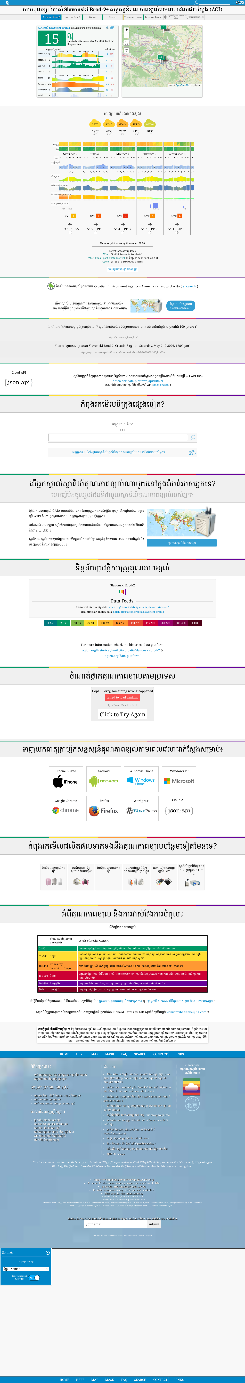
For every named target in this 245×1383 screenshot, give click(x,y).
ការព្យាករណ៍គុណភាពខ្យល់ (47, 1271)
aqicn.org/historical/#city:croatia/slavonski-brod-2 (139, 607)
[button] (160, 59)
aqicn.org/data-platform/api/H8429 (138, 381)
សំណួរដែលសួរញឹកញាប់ (48, 1254)
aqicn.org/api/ (161, 384)
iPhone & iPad (66, 826)
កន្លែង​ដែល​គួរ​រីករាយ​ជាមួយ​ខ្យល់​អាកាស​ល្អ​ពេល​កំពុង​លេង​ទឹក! (137, 1292)
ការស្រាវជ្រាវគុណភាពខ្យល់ (50, 1230)
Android (103, 826)
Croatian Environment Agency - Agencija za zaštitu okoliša (123, 1326)
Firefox (103, 856)
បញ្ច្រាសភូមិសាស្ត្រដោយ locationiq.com (128, 1281)
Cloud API (179, 856)
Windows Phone (141, 826)
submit (154, 1367)
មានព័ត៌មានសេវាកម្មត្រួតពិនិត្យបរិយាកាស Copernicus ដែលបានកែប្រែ (135, 1265)
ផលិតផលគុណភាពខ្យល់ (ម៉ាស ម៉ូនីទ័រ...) (54, 1275)
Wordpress (141, 856)
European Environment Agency (123, 1336)
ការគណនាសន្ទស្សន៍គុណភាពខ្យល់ (51, 1267)
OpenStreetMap (183, 85)
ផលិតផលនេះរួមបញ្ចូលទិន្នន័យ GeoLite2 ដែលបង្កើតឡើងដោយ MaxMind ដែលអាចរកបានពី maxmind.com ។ (137, 1232)
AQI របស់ (54, 27)
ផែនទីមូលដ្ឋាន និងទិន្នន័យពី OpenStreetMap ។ (131, 1286)
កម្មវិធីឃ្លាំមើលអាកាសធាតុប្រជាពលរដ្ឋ (125, 1258)
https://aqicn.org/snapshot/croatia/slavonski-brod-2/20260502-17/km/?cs (122, 352)
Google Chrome (66, 856)
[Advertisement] (122, 688)
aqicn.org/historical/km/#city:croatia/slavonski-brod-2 (121, 650)
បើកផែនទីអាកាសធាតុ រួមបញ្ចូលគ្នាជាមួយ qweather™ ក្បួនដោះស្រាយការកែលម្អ (137, 1251)
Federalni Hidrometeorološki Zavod (123, 1329)
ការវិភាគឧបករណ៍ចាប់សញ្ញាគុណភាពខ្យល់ (54, 1246)
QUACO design (116, 1297)
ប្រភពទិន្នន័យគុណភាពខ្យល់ (47, 1263)
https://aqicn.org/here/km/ (122, 337)
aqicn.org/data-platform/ (122, 656)
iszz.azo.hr (189, 286)
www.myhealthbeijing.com (186, 1155)
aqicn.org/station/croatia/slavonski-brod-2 (138, 611)
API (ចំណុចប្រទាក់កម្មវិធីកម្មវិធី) (50, 1279)
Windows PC (179, 826)
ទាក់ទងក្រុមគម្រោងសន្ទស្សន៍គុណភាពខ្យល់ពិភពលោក (60, 1218)
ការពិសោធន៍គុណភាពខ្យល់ (47, 1242)
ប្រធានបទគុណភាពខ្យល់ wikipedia (120, 1144)
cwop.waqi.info (160, 1258)
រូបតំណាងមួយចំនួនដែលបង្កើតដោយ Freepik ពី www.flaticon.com (129, 1274)
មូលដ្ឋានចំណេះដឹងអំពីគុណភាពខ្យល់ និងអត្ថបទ (57, 1238)
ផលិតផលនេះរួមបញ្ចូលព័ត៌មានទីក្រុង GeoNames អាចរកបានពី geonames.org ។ (136, 1241)
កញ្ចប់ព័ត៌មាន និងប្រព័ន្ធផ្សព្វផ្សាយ (50, 1222)
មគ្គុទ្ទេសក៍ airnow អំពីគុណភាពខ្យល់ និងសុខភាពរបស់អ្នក (179, 1144)
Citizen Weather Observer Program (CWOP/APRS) (124, 1323)
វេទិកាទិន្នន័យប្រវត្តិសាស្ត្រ (46, 1283)
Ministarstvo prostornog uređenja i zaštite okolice (123, 1333)
